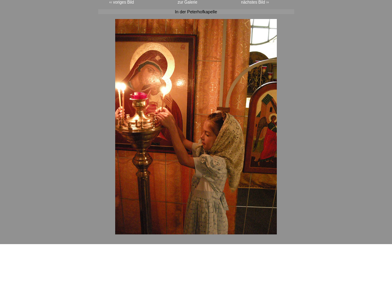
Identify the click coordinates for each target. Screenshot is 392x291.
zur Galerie (187, 2)
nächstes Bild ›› (255, 2)
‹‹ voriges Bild (121, 2)
